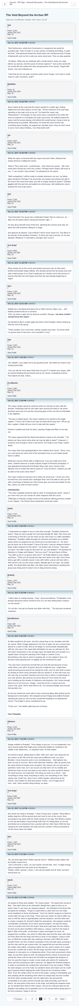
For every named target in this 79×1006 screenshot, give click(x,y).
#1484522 (30, 401)
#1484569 (30, 854)
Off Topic (21, 2)
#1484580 (30, 898)
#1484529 (30, 636)
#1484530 (30, 739)
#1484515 (31, 304)
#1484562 (31, 808)
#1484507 (31, 102)
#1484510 (31, 263)
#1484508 (31, 153)
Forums (13, 2)
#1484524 (30, 526)
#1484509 (31, 212)
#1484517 (30, 357)
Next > (63, 999)
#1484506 (31, 43)
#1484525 (30, 593)
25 (56, 999)
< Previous (17, 999)
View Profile (11, 38)
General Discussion (35, 2)
